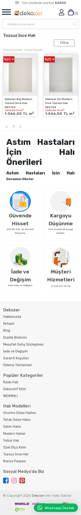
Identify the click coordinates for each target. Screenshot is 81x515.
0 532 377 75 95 (61, 286)
